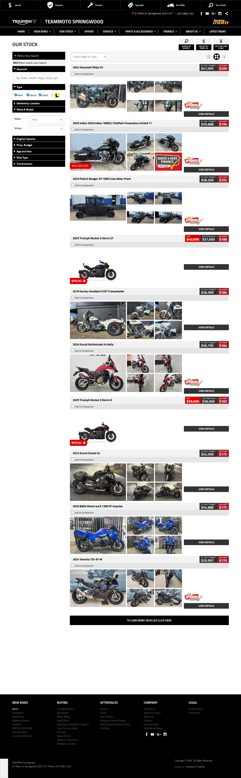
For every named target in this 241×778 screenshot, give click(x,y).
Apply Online (64, 736)
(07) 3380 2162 (186, 13)
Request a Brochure (68, 740)
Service (109, 31)
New (18, 95)
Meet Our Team (152, 713)
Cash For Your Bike (67, 728)
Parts (103, 713)
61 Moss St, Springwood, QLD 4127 (152, 13)
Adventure (18, 717)
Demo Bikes (63, 717)
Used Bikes (63, 720)
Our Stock (67, 31)
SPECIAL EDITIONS (22, 728)
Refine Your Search (26, 56)
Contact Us (150, 709)
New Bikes (42, 31)
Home (21, 31)
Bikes (15, 709)
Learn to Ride (151, 724)
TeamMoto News (153, 728)
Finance (170, 31)
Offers (89, 31)
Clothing (104, 728)
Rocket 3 (17, 724)
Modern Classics (21, 720)
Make (17, 118)
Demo (31, 95)
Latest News (217, 31)
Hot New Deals (65, 709)
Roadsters (18, 713)
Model (17, 128)
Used (43, 95)
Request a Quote (66, 744)
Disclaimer (194, 713)
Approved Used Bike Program (73, 724)
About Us (193, 31)
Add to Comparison (84, 74)
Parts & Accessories (140, 31)
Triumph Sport (20, 732)
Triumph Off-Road (22, 736)
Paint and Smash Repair (113, 720)
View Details (206, 114)
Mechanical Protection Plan (115, 724)
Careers (148, 720)
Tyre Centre (106, 717)
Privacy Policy (196, 709)
